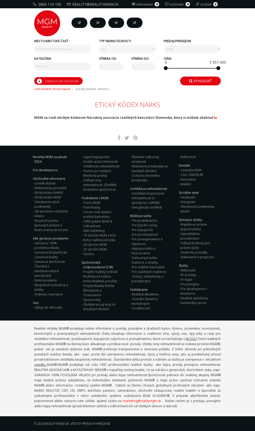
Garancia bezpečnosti (51, 252)
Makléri (186, 184)
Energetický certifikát (147, 207)
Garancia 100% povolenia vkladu (46, 245)
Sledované (178, 4)
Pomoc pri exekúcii (97, 171)
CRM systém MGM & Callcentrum (97, 223)
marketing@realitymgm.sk (142, 401)
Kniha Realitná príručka (100, 281)
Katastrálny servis (193, 303)
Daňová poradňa (144, 258)
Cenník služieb (45, 183)
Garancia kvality (46, 257)
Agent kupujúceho (96, 157)
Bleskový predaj (95, 175)
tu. (216, 118)
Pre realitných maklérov (149, 272)
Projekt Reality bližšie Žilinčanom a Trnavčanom (98, 290)
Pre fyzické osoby (145, 225)
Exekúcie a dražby (145, 262)
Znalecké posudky (194, 252)
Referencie (188, 157)
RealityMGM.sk (57, 423)
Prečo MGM (91, 202)
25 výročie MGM (95, 249)
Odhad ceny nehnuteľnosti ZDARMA (100, 182)
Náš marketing (94, 230)
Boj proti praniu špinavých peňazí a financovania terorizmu (51, 225)
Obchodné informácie (52, 88)
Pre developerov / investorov (193, 291)
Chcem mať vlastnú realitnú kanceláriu (97, 214)
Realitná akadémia (145, 294)
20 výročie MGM (95, 244)
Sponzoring (91, 300)
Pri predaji (188, 275)
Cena (168, 58)
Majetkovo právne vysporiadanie (193, 226)
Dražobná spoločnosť (99, 189)
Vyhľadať (200, 80)
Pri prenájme (190, 284)
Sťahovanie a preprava (197, 257)
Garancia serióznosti (50, 261)
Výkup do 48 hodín (48, 307)
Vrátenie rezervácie (49, 294)
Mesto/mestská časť (51, 41)
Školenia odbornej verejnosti (145, 159)
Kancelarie (188, 179)
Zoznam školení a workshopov (144, 301)
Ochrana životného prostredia (145, 177)
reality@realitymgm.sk (93, 4)
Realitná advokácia (194, 298)
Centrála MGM (191, 170)
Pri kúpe (187, 279)
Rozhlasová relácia (97, 276)
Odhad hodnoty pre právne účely (195, 245)
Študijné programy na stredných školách (99, 306)
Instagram (188, 202)
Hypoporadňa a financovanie (143, 250)
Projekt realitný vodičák (100, 272)
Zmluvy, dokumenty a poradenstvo (147, 278)
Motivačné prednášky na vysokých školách (149, 168)
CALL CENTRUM (192, 175)
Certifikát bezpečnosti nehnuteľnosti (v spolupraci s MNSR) (147, 198)
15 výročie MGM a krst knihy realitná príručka (99, 237)
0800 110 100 (47, 4)
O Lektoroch (141, 308)
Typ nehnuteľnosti (115, 41)
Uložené (207, 4)
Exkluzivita (188, 270)
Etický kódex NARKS (49, 192)
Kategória (42, 58)
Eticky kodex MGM (48, 197)
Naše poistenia (46, 280)
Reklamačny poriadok (51, 188)
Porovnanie (146, 4)
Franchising (91, 207)
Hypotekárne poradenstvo (190, 236)
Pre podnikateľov (144, 220)
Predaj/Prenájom (177, 41)
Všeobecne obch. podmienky (47, 204)
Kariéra (88, 254)
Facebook (188, 197)
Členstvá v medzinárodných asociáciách (46, 271)
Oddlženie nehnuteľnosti (101, 166)
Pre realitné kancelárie (148, 267)
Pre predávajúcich (145, 234)
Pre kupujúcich (142, 230)
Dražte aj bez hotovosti (100, 161)
